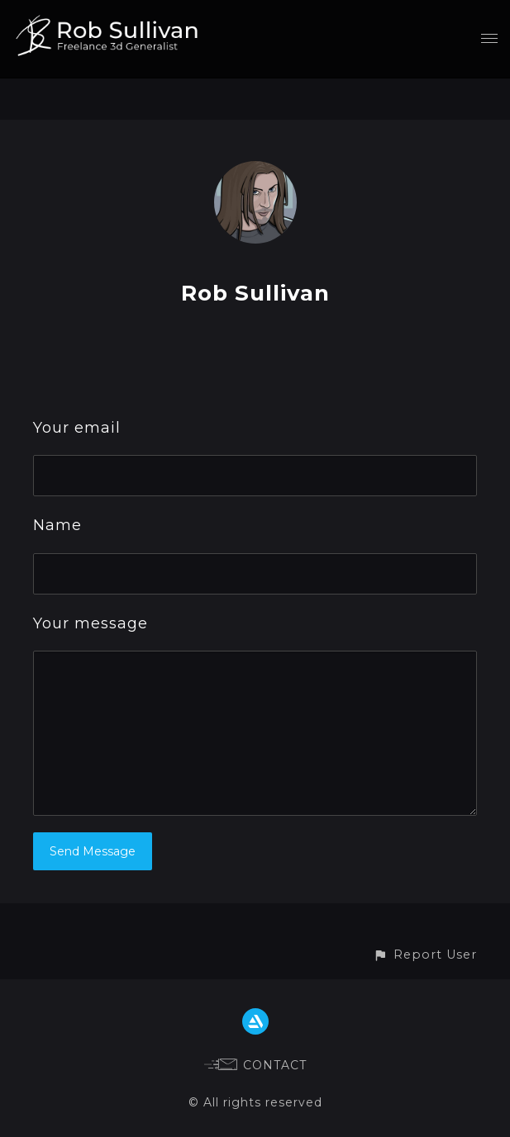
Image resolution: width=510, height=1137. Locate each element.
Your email (77, 428)
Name (57, 525)
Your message (90, 623)
